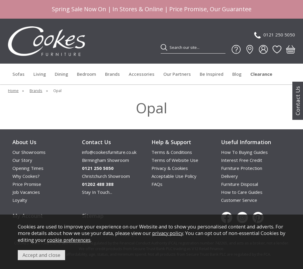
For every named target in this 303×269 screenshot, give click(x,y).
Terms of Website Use (175, 160)
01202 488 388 (98, 184)
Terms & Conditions (172, 152)
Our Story (22, 160)
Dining (61, 74)
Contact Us (298, 100)
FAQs (157, 184)
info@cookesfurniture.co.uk (109, 152)
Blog (236, 74)
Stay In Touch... (97, 192)
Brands (112, 74)
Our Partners (177, 74)
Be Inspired (211, 74)
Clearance (261, 74)
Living (39, 74)
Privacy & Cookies (170, 168)
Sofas (18, 74)
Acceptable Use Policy (174, 176)
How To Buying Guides (244, 152)
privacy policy (167, 233)
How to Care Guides (241, 192)
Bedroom (86, 74)
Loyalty (19, 200)
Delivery (229, 176)
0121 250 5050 (274, 35)
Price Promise (26, 184)
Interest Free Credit (241, 160)
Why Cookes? (26, 176)
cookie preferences (69, 239)
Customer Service (239, 200)
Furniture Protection (241, 168)
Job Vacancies (26, 192)
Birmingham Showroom (105, 160)
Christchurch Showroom (106, 176)
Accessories (141, 74)
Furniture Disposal (239, 184)
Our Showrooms (29, 152)
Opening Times (27, 168)
